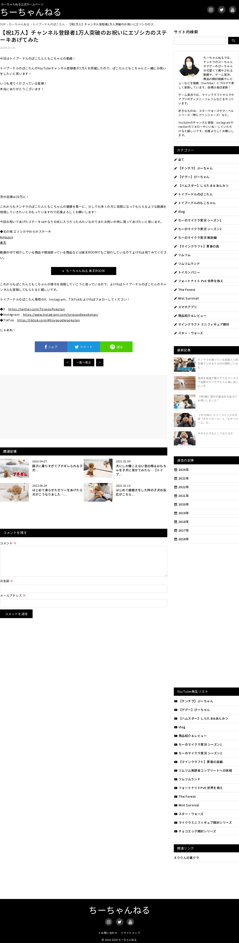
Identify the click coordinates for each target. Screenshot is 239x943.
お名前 (6, 586)
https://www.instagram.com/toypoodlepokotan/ (60, 314)
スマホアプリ (185, 307)
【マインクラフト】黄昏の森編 (198, 762)
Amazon (6, 237)
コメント (8, 543)
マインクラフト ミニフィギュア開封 (201, 324)
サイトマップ (132, 933)
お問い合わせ (109, 933)
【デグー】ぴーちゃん (192, 177)
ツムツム (182, 255)
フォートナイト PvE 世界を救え (198, 281)
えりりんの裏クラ (186, 857)
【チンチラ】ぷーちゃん (193, 168)
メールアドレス (13, 600)
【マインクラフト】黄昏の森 (196, 246)
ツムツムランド (187, 263)
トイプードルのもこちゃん (195, 203)
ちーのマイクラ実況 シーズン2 (197, 229)
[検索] (233, 40)
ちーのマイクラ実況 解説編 (195, 237)
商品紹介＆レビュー (190, 315)
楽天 (3, 242)
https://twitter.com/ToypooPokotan (36, 309)
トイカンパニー (187, 272)
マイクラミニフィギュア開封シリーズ (203, 822)
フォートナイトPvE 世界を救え (198, 788)
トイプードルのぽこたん (193, 194)
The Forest (185, 289)
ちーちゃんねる (31, 11)
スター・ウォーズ (188, 333)
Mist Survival (186, 298)
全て (179, 159)
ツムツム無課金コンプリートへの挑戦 (203, 770)
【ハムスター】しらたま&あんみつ (201, 718)
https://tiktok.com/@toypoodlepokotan (48, 320)
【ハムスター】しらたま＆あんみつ (201, 185)
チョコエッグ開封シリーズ (195, 831)
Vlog (179, 211)
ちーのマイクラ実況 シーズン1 (197, 220)
